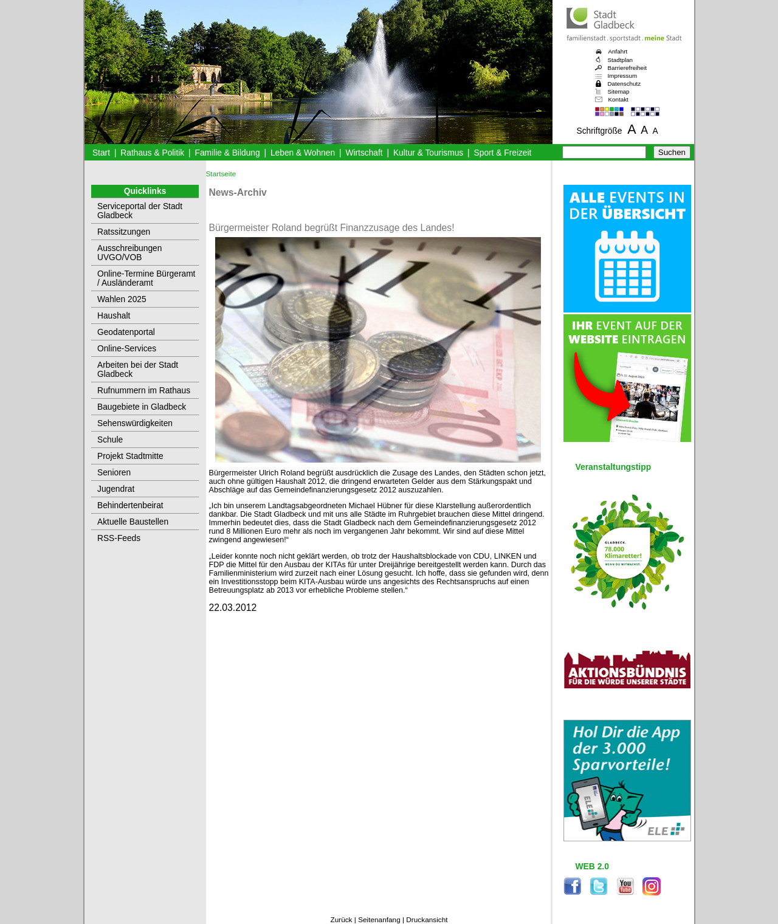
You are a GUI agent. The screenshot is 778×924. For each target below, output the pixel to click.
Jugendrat (115, 489)
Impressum (623, 75)
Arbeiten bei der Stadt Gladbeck (137, 369)
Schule (110, 439)
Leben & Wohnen (302, 152)
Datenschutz (624, 83)
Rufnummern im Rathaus (143, 390)
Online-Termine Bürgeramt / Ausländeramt (146, 278)
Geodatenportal (126, 332)
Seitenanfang (379, 919)
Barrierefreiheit (627, 67)
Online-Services (126, 348)
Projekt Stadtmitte (130, 456)
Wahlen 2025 (121, 299)
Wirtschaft (363, 152)
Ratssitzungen (123, 231)
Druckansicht (426, 919)
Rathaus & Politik (152, 152)
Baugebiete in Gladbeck (141, 407)
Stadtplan (620, 60)
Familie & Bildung (227, 152)
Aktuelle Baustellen (132, 521)
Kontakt (618, 99)
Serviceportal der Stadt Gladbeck (139, 211)
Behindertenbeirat (130, 505)
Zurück (341, 919)
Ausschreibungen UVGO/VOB (129, 253)
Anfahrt (618, 51)
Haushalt (113, 315)
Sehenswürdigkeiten (135, 423)
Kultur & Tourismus (428, 152)
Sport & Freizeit (503, 152)
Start (101, 152)
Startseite (221, 174)
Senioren (114, 472)
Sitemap (619, 91)
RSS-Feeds (118, 538)
